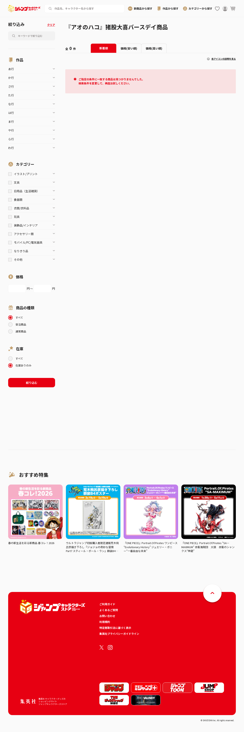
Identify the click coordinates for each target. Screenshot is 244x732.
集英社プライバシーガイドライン (119, 634)
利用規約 (104, 622)
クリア (51, 25)
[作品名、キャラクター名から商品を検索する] (87, 9)
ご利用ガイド (107, 604)
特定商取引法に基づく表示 (115, 628)
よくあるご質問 (108, 610)
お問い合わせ (107, 616)
